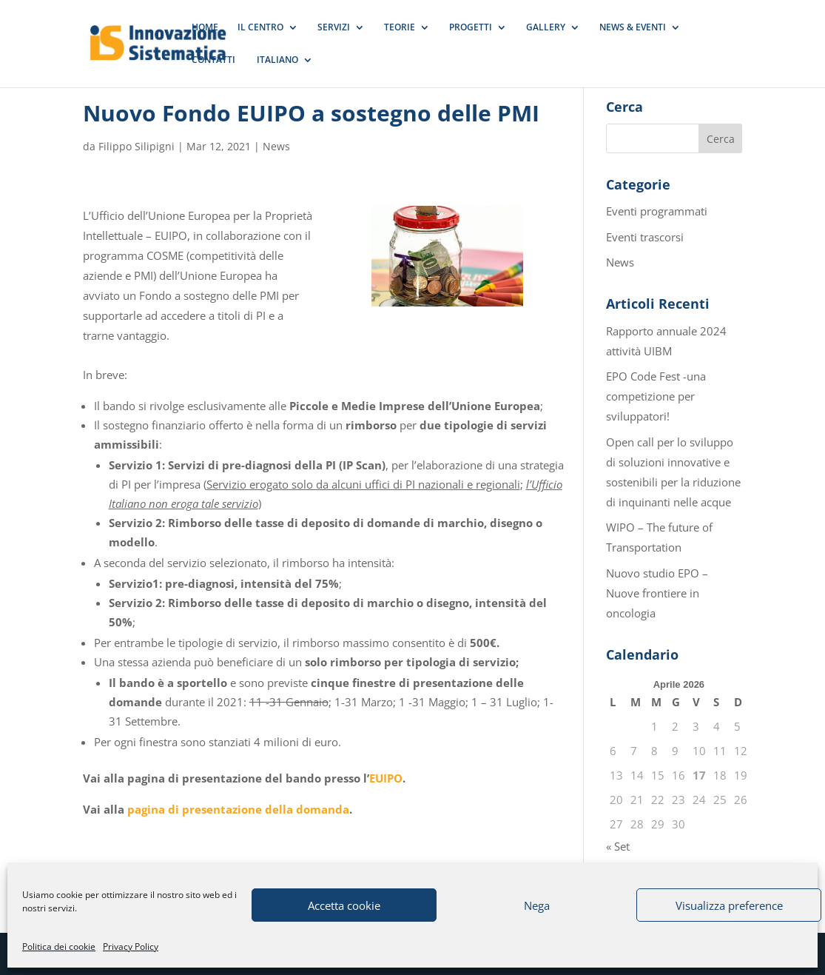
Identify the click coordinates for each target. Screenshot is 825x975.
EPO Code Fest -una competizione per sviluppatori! (656, 396)
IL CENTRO (260, 27)
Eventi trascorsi (645, 236)
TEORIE (399, 27)
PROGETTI (470, 27)
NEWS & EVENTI (632, 27)
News (276, 146)
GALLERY (545, 27)
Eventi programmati (656, 211)
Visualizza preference (729, 905)
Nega (537, 905)
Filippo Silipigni (136, 146)
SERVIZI (333, 27)
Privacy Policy (130, 946)
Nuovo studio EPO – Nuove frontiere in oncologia (657, 593)
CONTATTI (213, 60)
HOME (205, 27)
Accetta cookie (344, 905)
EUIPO (386, 778)
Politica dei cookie (58, 946)
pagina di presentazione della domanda (238, 809)
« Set (618, 846)
